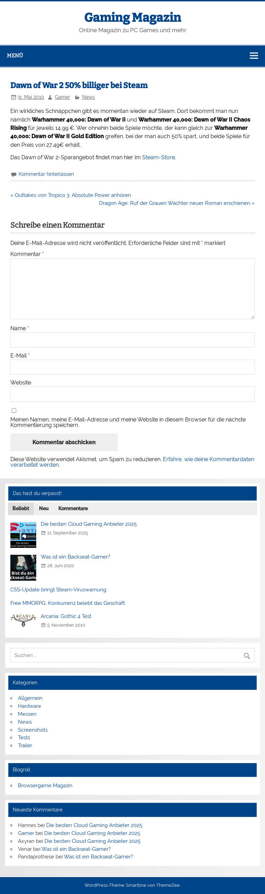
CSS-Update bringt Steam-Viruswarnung (58, 590)
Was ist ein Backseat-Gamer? (75, 557)
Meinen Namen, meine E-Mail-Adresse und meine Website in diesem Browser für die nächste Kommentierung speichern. (128, 422)
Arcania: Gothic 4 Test (66, 616)
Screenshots (33, 730)
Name (19, 328)
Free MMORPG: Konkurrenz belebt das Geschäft (67, 603)
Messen (27, 714)
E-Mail (20, 356)
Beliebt (20, 508)
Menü (15, 56)
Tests (24, 737)
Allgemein (30, 698)
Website (20, 383)
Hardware (29, 706)
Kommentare (73, 508)
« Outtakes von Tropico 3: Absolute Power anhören (70, 195)
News (88, 97)
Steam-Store (158, 157)
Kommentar (27, 254)
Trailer (25, 745)
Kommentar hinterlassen (46, 174)
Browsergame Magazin (45, 785)
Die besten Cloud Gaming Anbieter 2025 (89, 524)
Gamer (62, 97)
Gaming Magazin (132, 17)
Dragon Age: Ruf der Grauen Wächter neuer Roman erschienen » (177, 203)
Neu (44, 508)
